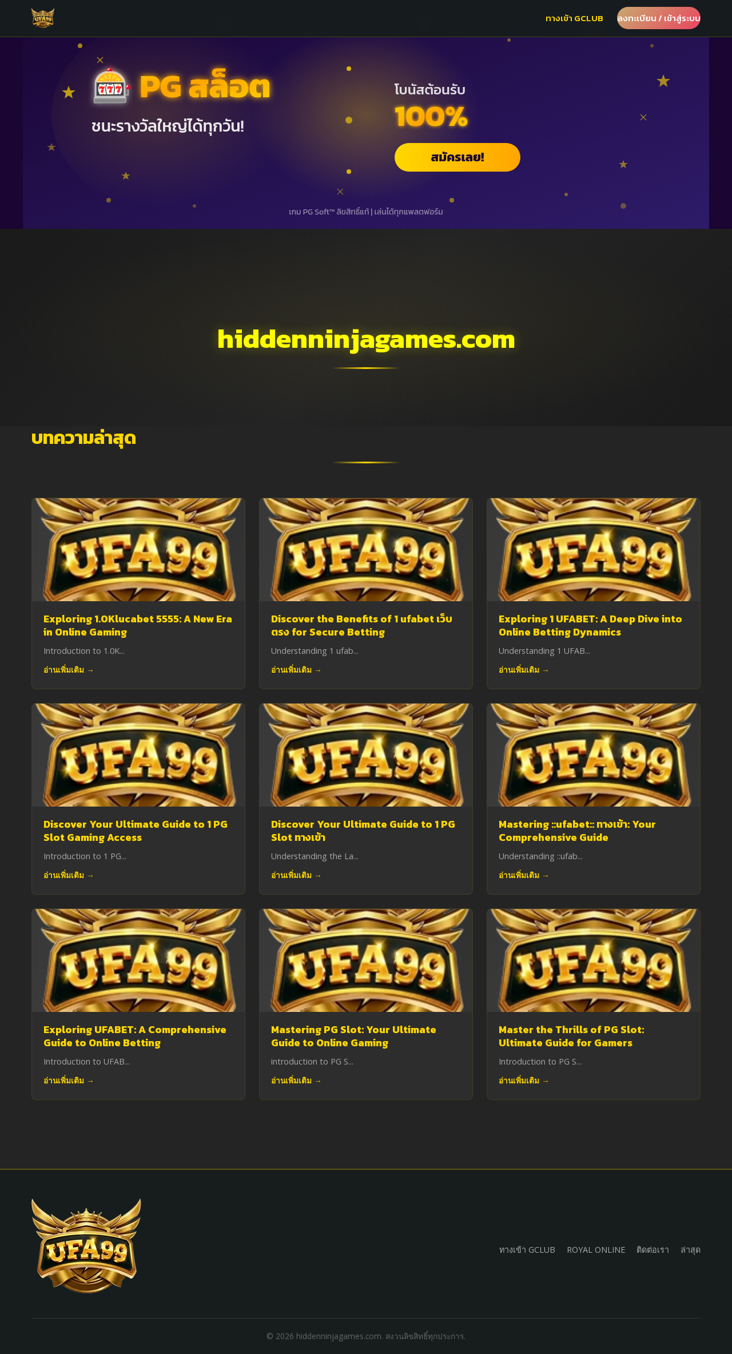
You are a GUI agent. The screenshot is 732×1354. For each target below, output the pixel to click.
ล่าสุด (691, 1249)
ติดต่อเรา (652, 1249)
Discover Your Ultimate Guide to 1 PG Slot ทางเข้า (363, 831)
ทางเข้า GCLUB (574, 18)
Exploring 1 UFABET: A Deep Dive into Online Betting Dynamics (590, 626)
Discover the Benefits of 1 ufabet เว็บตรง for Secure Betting (361, 626)
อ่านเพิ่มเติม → (68, 669)
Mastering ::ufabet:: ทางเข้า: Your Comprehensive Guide (577, 831)
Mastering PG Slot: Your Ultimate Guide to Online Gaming (353, 1037)
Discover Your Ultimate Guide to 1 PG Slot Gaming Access (135, 831)
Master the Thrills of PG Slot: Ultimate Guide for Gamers (571, 1039)
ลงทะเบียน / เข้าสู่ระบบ (659, 18)
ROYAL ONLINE (596, 1249)
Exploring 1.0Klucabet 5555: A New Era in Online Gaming (137, 626)
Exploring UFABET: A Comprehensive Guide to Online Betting (134, 1036)
